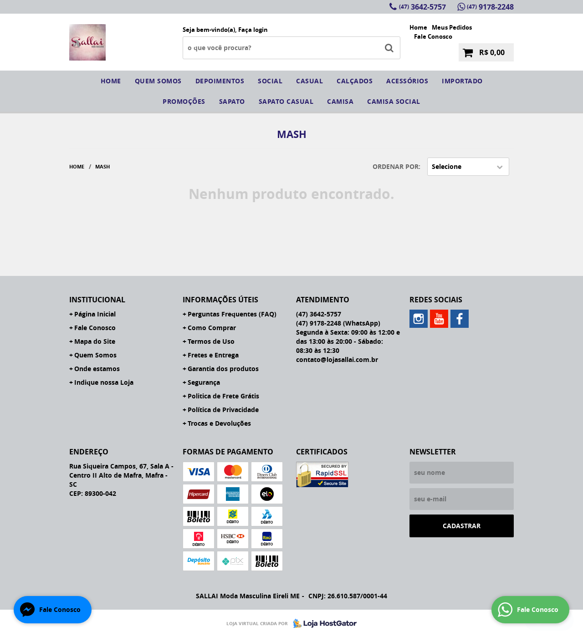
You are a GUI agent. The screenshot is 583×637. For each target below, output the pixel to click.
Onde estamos (97, 368)
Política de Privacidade (223, 409)
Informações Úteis (220, 300)
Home (418, 27)
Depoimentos (220, 80)
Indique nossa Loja (103, 382)
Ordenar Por (396, 166)
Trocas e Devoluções (219, 423)
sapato (232, 101)
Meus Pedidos (452, 27)
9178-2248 (490, 7)
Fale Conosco (433, 36)
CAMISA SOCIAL (393, 101)
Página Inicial (95, 314)
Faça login (253, 29)
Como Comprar (212, 327)
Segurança (204, 382)
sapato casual (286, 101)
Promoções (184, 101)
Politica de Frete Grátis (223, 396)
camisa (340, 101)
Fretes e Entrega (213, 355)
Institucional (97, 300)
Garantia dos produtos (223, 368)
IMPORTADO (462, 80)
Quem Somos (95, 355)
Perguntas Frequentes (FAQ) (232, 314)
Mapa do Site (94, 341)
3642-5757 (422, 7)
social (270, 80)
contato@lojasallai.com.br (337, 359)
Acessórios (407, 80)
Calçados (355, 80)
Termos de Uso (211, 341)
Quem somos (158, 80)
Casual (309, 80)
